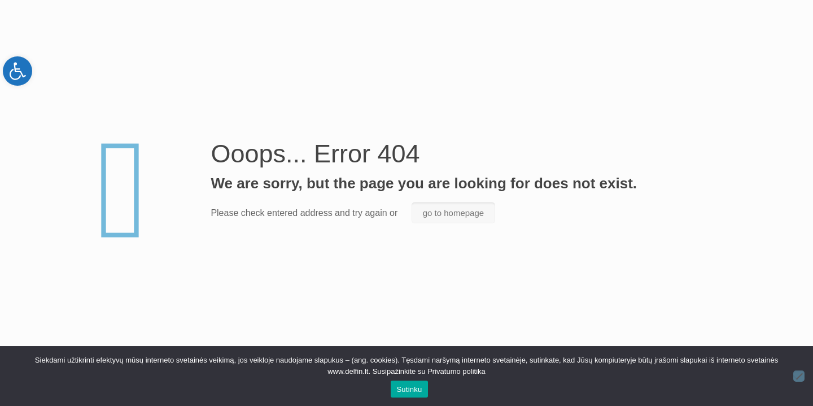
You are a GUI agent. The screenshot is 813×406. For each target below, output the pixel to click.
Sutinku (409, 389)
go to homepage (453, 213)
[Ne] (799, 376)
